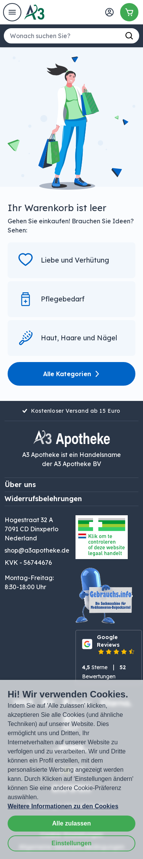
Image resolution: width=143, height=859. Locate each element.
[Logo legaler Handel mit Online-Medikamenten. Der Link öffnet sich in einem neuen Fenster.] (102, 537)
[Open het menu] (12, 12)
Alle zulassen (71, 823)
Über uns (20, 484)
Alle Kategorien (71, 374)
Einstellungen (71, 843)
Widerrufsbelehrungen (43, 498)
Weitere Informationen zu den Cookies (63, 806)
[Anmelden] (109, 12)
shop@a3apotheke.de (37, 550)
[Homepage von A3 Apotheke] (34, 12)
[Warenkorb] (129, 12)
